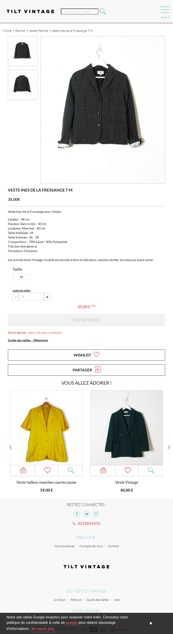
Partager (86, 369)
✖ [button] (150, 623)
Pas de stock (86, 319)
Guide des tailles (98, 600)
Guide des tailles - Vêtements (28, 340)
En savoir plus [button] (43, 629)
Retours (76, 600)
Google (71, 623)
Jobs (117, 600)
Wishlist (86, 354)
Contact (113, 546)
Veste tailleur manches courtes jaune (46, 482)
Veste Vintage (126, 482)
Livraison (59, 600)
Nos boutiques (64, 546)
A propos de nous (91, 546)
